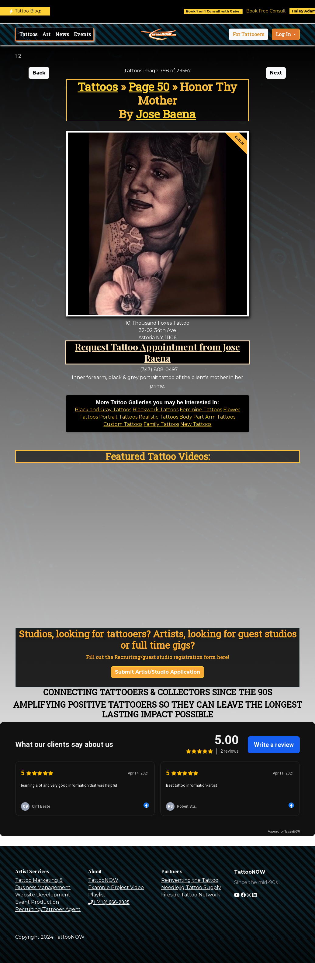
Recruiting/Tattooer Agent (48, 909)
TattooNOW (103, 880)
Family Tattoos (161, 424)
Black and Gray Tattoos (103, 409)
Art (46, 34)
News (62, 34)
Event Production (37, 902)
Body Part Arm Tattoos (207, 417)
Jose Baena (166, 113)
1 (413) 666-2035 (109, 902)
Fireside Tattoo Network (190, 895)
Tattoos (28, 34)
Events (82, 34)
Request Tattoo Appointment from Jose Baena (157, 352)
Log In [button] (284, 34)
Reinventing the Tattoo (189, 880)
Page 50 (149, 86)
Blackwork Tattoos (155, 409)
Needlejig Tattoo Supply (191, 887)
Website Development (42, 895)
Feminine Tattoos (201, 409)
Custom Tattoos (122, 424)
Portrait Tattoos (118, 417)
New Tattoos (195, 424)
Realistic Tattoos (158, 417)
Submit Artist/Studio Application (157, 672)
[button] (248, 34)
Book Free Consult (270, 11)
